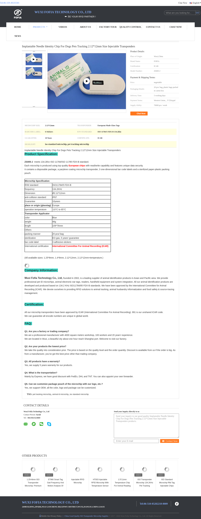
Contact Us (153, 27)
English (197, 3)
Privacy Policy (56, 516)
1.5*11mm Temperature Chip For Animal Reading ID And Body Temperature (122, 485)
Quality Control (130, 27)
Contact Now (169, 441)
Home (17, 27)
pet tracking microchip (42, 394)
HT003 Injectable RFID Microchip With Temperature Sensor (100, 482)
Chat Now (182, 3)
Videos (63, 27)
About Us (85, 27)
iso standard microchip (79, 394)
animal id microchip (60, 394)
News (17, 36)
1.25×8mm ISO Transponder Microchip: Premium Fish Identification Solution (33, 485)
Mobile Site (44, 516)
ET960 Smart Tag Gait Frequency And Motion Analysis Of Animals (55, 484)
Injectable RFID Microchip (77, 481)
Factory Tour (108, 27)
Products (40, 27)
